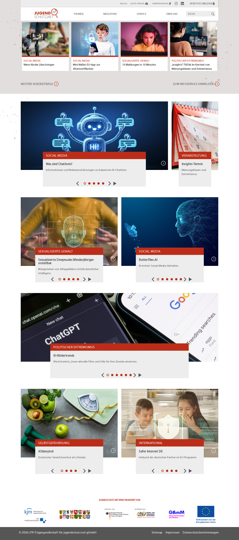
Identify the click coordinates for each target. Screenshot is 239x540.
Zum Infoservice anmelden (193, 84)
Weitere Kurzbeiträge (37, 84)
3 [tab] (94, 183)
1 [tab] (85, 183)
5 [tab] (103, 183)
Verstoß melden (201, 3)
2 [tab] (89, 183)
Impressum (173, 532)
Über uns (172, 14)
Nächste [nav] (110, 183)
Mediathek (110, 14)
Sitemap (157, 532)
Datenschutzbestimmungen (201, 532)
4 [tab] (98, 183)
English (123, 3)
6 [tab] (181, 279)
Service (141, 14)
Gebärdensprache (162, 3)
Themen (78, 14)
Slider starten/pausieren (114, 183)
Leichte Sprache (139, 3)
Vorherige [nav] (78, 183)
